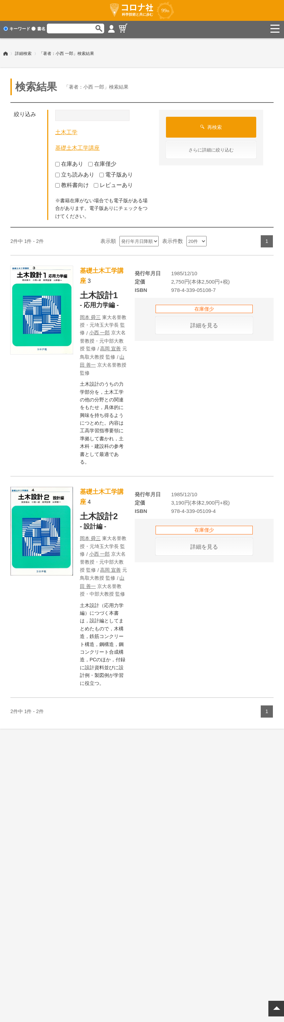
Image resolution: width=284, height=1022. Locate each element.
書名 (38, 28)
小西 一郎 (99, 331)
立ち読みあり (74, 172)
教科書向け (72, 183)
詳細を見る (204, 324)
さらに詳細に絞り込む (211, 148)
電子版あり (116, 172)
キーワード (16, 28)
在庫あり (69, 162)
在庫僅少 (102, 162)
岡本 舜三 (90, 315)
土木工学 (66, 130)
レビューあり (113, 183)
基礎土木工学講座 (77, 146)
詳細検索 (23, 51)
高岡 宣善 (110, 347)
